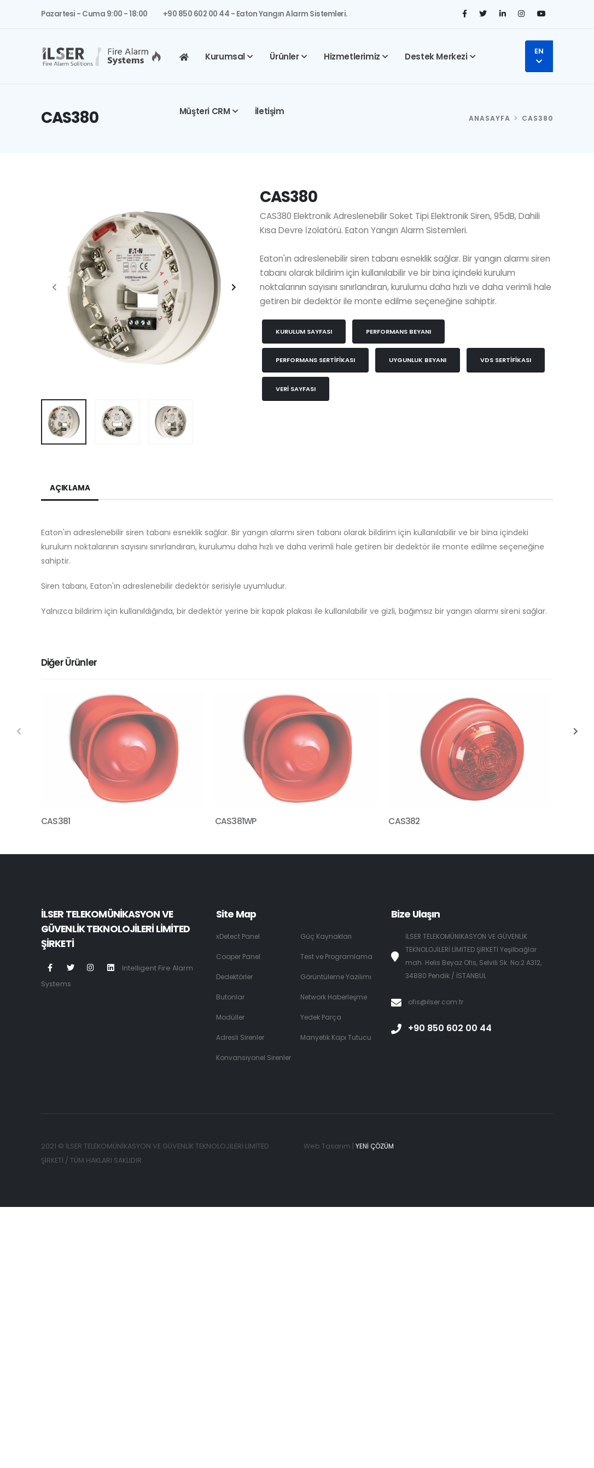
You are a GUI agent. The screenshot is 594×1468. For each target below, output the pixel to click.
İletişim (269, 111)
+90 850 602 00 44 (452, 1028)
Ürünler (284, 56)
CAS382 (404, 821)
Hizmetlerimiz (352, 56)
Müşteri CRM (204, 111)
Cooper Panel (240, 956)
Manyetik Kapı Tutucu (337, 1037)
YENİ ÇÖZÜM (376, 1159)
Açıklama (70, 488)
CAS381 (55, 821)
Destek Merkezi (436, 56)
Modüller (231, 1017)
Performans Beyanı (398, 331)
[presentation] (54, 288)
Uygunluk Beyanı (417, 360)
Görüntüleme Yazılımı (337, 976)
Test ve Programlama (338, 956)
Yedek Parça (322, 1017)
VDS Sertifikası (505, 360)
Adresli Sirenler (242, 1037)
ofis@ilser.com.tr (437, 1002)
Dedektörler (237, 976)
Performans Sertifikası (315, 360)
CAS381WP (236, 821)
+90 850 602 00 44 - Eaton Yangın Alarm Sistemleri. (255, 14)
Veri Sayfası (296, 388)
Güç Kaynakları (326, 936)
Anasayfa (489, 118)
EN (539, 56)
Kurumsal (225, 56)
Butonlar (231, 997)
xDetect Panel (240, 936)
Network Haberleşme (337, 997)
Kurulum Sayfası (304, 331)
